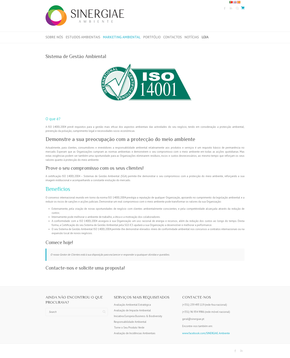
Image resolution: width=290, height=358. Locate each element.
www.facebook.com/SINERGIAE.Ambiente (206, 333)
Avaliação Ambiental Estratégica (132, 304)
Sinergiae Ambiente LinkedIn (231, 8)
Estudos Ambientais (83, 37)
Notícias (191, 37)
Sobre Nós (54, 37)
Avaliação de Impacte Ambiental (132, 310)
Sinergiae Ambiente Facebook (225, 8)
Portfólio (152, 37)
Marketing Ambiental (122, 37)
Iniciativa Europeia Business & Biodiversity (138, 316)
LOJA (205, 37)
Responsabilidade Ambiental (130, 322)
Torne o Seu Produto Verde (129, 327)
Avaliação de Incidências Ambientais (134, 333)
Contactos (172, 37)
